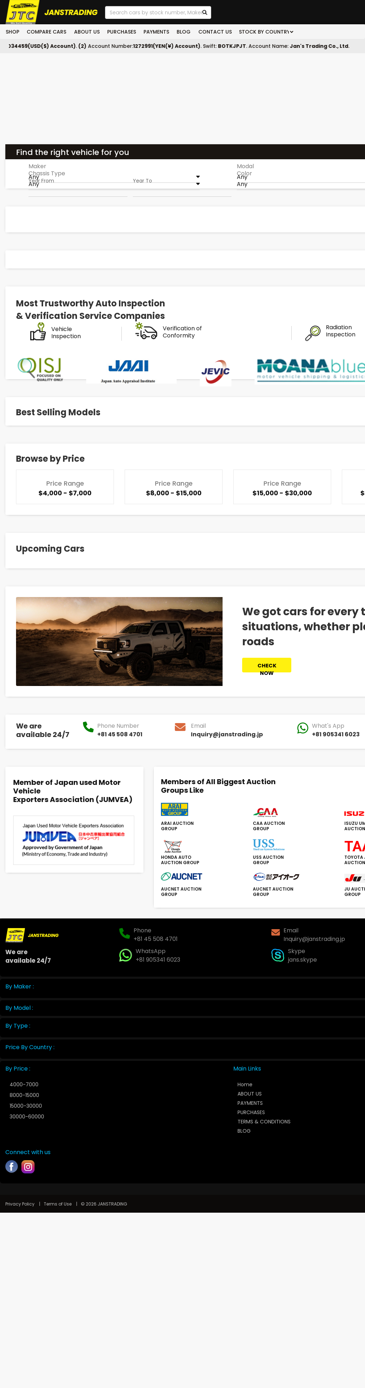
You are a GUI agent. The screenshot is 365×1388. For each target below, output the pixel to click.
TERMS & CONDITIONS (264, 1121)
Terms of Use (58, 1204)
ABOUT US (85, 31)
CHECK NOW (267, 667)
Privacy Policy (20, 1204)
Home (245, 1084)
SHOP (12, 31)
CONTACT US (211, 31)
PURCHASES (119, 31)
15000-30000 (26, 1105)
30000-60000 (27, 1116)
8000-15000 (24, 1095)
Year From (41, 180)
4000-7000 (24, 1084)
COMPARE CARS (46, 31)
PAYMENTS (154, 31)
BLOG (181, 31)
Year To (142, 180)
